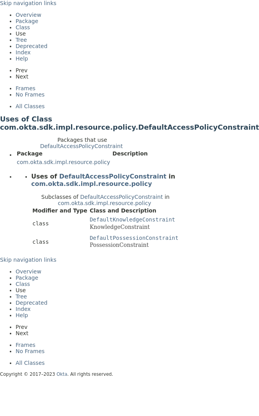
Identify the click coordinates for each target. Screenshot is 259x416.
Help (22, 58)
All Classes (30, 106)
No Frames (30, 94)
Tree (21, 40)
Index (23, 52)
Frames (25, 88)
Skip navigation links (28, 3)
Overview (28, 15)
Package (27, 21)
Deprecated (32, 46)
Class (23, 27)
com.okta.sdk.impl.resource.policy (63, 162)
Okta (62, 374)
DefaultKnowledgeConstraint (132, 219)
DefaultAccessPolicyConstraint (81, 146)
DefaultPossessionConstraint (134, 238)
